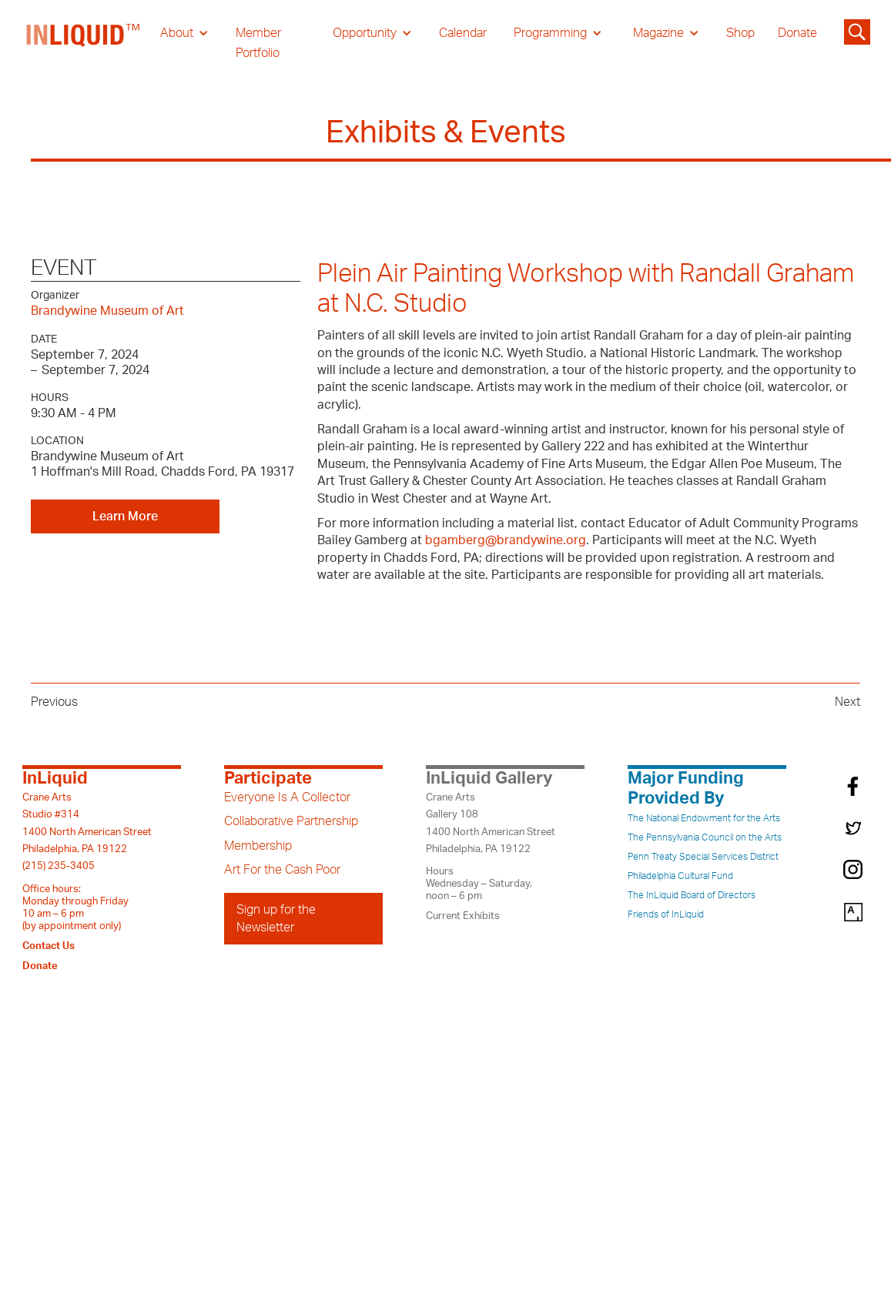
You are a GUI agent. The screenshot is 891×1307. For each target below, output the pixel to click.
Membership (258, 846)
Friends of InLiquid (666, 914)
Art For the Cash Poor (282, 870)
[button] (184, 33)
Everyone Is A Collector (287, 797)
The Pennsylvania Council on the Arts (705, 837)
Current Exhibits (463, 916)
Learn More (125, 516)
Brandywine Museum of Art (107, 311)
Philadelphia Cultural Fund (680, 876)
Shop (740, 33)
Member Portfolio (258, 43)
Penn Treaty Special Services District (703, 856)
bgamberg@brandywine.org (505, 540)
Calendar (463, 33)
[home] (84, 43)
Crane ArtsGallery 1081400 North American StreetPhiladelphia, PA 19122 (490, 823)
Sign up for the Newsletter (276, 918)
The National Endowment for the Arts (704, 818)
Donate (797, 33)
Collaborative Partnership (291, 821)
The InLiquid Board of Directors (691, 895)
